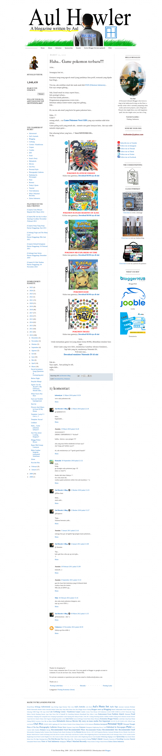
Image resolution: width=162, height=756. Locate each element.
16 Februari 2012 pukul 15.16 (68, 598)
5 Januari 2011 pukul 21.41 (70, 530)
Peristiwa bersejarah (100, 724)
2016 (31, 316)
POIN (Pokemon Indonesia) (95, 85)
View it (44, 741)
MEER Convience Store (37, 721)
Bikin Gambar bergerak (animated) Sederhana (35, 453)
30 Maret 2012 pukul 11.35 (80, 614)
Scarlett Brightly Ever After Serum (49, 737)
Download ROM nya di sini (88, 176)
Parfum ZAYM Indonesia (86, 724)
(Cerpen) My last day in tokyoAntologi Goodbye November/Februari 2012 (37, 219)
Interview (32, 719)
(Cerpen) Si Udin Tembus (35, 262)
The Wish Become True (56, 739)
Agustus (34, 350)
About (50, 48)
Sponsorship (69, 48)
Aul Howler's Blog (61, 409)
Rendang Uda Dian (71, 732)
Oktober (34, 344)
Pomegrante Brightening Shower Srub (96, 727)
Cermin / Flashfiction (36, 144)
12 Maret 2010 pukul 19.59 (72, 395)
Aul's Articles (79, 707)
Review (84, 732)
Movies (31, 164)
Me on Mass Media (50, 721)
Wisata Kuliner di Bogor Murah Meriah (97, 741)
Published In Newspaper (33, 176)
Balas (56, 402)
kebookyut (58, 395)
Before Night (35, 378)
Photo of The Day (33, 727)
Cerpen (31, 147)
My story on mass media (88, 721)
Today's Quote (33, 185)
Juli (33, 354)
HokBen (106, 716)
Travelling (119, 739)
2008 (31, 477)
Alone (33, 459)
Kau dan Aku (35, 462)
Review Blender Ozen (125, 732)
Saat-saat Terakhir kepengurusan (37, 400)
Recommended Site (110, 730)
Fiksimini (127, 714)
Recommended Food (59, 730)
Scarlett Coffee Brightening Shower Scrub (84, 737)
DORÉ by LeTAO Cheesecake (123, 712)
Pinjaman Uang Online (73, 727)
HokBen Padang (113, 716)
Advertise (58, 48)
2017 (31, 313)
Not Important (104, 721)
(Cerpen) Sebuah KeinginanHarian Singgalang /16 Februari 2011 (37, 246)
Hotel (119, 716)
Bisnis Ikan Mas (73, 709)
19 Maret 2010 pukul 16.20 (70, 429)
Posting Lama (107, 686)
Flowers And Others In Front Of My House (37, 409)
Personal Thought (129, 724)
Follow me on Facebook (128, 157)
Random (37, 730)
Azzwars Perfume (129, 707)
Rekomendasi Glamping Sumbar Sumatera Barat (40, 732)
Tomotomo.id (112, 739)
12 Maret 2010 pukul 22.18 (80, 409)
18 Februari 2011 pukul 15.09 (70, 566)
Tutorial (31, 188)
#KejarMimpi (30, 707)
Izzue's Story (33, 158)
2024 (31, 290)
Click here (126, 213)
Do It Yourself (60, 714)
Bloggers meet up (97, 709)
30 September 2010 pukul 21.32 (72, 461)
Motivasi (69, 721)
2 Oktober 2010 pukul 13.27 (80, 510)
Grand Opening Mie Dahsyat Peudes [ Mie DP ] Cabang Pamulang (81, 716)
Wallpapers (63, 741)
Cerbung (32, 142)
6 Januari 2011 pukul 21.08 (80, 544)
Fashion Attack (118, 714)
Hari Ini (33, 404)
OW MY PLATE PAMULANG (119, 721)
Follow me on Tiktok (127, 151)
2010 (31, 335)
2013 (31, 325)
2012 (31, 329)
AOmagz (37, 707)
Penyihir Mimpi (36, 381)
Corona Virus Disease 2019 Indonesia (96, 712)
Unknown (58, 627)
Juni (33, 357)
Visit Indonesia (34, 191)
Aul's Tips (114, 707)
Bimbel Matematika (32, 709)
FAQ (109, 48)
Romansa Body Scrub (107, 734)
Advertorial (33, 133)
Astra (72, 707)
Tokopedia (106, 739)
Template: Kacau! (37, 419)
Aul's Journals (33, 136)
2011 (31, 332)
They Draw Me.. (69, 739)
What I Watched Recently (34, 194)
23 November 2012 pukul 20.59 (72, 627)
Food (30, 155)
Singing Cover (111, 737)
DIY (30, 153)
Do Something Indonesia (72, 714)
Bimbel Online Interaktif (44, 709)
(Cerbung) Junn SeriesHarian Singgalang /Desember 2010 (37, 255)
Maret (34, 366)
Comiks (31, 150)
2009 (31, 474)
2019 (31, 306)
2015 (31, 319)
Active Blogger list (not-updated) (94, 48)
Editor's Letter (94, 714)
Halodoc (102, 716)
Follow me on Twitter (127, 154)
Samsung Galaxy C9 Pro (120, 734)
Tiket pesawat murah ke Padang (82, 739)
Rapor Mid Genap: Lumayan (37, 446)
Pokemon (67, 379)
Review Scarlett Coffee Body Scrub (65, 734)
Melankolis (32, 161)
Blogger (107, 750)
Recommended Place (77, 730)
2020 (31, 303)
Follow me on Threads (127, 148)
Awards (78, 48)
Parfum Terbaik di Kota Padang (71, 724)
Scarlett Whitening (101, 737)
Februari (34, 466)
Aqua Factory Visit (64, 707)
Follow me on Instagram (128, 146)
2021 (31, 300)
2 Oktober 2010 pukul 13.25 (80, 490)
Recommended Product (94, 730)
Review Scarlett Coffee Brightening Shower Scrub (88, 734)
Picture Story (62, 727)
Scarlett (129, 734)
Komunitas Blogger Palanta (109, 719)
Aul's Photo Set (100, 706)
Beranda (83, 686)
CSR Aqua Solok (44, 712)
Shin (56, 598)
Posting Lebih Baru (56, 686)
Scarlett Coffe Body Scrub (66, 737)
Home (43, 48)
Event (109, 714)
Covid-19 (109, 712)
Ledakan (34, 422)
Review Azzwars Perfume (111, 732)
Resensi (31, 182)
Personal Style (33, 169)
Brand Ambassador (117, 709)
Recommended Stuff (127, 730)
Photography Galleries (36, 172)
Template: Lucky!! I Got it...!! (37, 415)
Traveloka (126, 739)
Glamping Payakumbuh (57, 716)
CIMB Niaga (35, 712)
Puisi (30, 180)
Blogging (32, 139)
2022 (31, 297)
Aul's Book (89, 707)
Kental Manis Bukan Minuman (91, 719)
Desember (35, 338)
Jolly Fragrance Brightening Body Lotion (54, 719)
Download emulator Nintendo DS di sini (81, 354)
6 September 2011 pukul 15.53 (71, 580)
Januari (34, 470)
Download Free (59, 379)
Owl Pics (32, 167)
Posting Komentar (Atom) (66, 689)
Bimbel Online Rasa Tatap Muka (60, 709)
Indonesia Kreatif (125, 716)
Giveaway (30, 716)
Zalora (110, 741)
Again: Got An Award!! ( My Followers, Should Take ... (37, 387)
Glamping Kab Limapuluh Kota (41, 716)
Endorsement (102, 714)
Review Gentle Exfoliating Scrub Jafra (45, 734)
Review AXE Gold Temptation (95, 732)
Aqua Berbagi (54, 707)
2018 (31, 309)
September (35, 347)
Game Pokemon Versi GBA (75, 120)
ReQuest (43, 730)
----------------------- (31, 48)
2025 (31, 287)
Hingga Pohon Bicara (35, 441)
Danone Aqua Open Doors (48, 714)
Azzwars (121, 707)
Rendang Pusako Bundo (59, 732)
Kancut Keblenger (78, 719)
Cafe (51, 712)
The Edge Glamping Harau (41, 739)
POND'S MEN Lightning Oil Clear (53, 724)
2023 (31, 294)
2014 (31, 322)
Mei (33, 360)
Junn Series (69, 719)
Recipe (48, 730)
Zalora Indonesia (34, 198)
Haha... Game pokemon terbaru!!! (35, 428)
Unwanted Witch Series (34, 741)
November (35, 341)
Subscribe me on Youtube (128, 143)
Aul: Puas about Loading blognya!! (36, 435)
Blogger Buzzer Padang (84, 709)
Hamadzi (58, 461)
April (33, 363)
